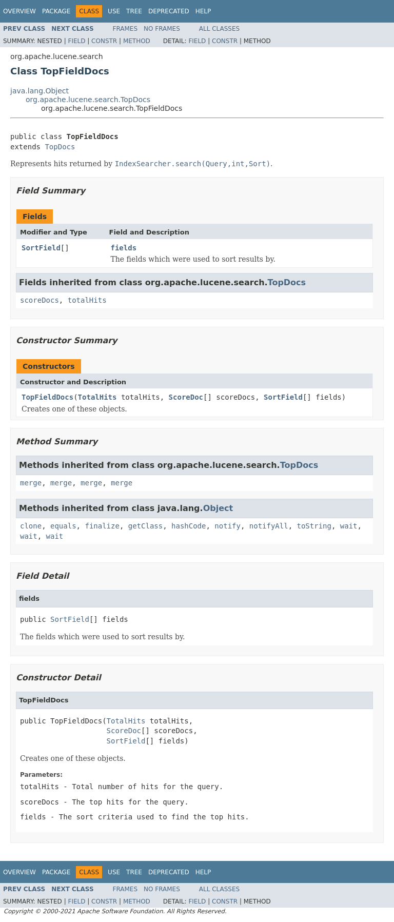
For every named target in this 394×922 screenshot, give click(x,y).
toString (314, 526)
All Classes (219, 28)
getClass (145, 526)
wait (349, 526)
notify (227, 526)
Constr (104, 41)
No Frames (162, 28)
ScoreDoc (186, 397)
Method (136, 41)
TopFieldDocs (47, 397)
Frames (125, 28)
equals (63, 526)
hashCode (188, 526)
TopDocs (60, 147)
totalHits (87, 300)
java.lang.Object (39, 91)
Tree (134, 11)
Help (203, 11)
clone (31, 526)
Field (76, 41)
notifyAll (268, 526)
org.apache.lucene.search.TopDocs (88, 99)
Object (218, 508)
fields (124, 248)
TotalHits (97, 397)
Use (114, 11)
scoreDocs (39, 300)
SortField (41, 248)
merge (31, 483)
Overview (19, 11)
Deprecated (168, 11)
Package (56, 11)
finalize (102, 526)
